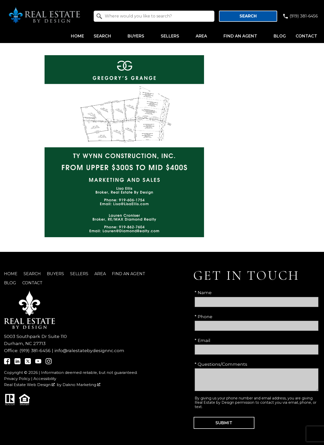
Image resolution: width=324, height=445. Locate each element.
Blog (280, 36)
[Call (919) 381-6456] (300, 16)
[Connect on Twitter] (28, 362)
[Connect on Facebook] (7, 362)
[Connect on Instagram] (49, 362)
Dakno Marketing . (82, 384)
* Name (203, 292)
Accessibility (44, 378)
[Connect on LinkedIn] (17, 362)
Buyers (55, 273)
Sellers (79, 273)
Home (77, 36)
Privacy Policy (17, 378)
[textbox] (157, 16)
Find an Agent (128, 273)
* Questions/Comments (221, 364)
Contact (306, 36)
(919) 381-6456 (35, 350)
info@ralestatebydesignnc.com (89, 350)
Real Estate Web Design (29, 384)
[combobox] (154, 16)
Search (248, 16)
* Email (202, 340)
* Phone (203, 316)
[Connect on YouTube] (38, 362)
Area (100, 273)
